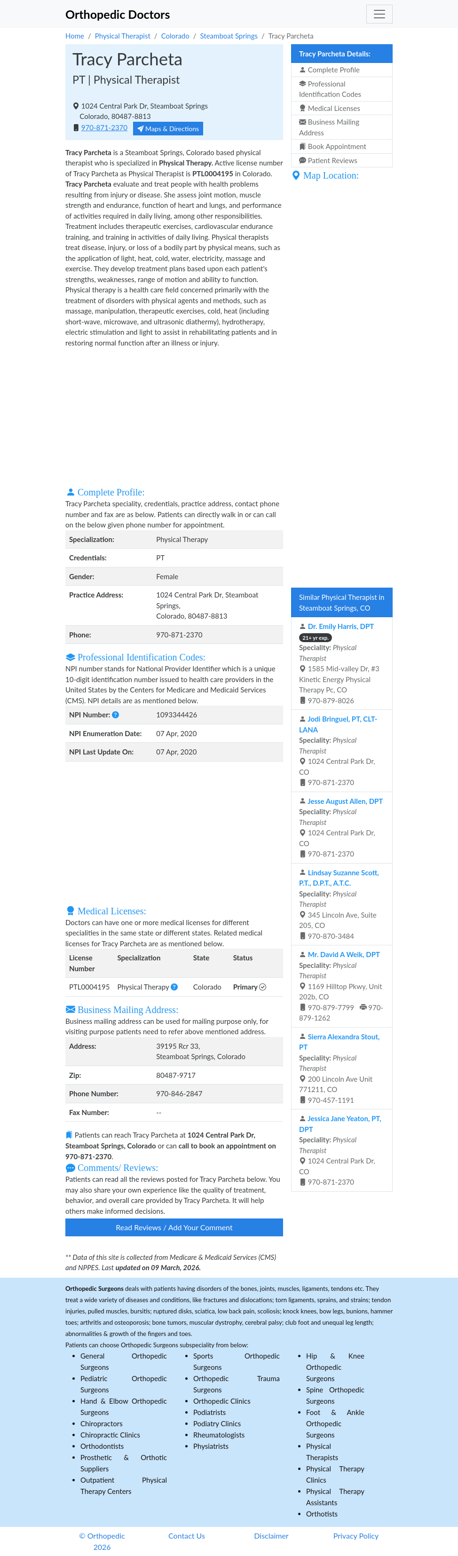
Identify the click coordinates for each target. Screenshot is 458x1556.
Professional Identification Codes (330, 89)
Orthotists (322, 1513)
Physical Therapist (122, 35)
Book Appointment (332, 146)
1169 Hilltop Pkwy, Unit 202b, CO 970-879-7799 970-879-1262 (341, 986)
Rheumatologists (219, 1434)
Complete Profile (329, 69)
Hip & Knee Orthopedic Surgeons (335, 1367)
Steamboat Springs (229, 35)
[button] (115, 714)
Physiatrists (211, 1446)
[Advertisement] (174, 416)
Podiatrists (209, 1412)
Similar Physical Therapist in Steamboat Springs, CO (341, 602)
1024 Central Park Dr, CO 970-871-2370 (338, 750)
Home (74, 35)
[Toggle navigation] (379, 14)
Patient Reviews (328, 160)
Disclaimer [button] (271, 1535)
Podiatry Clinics (217, 1423)
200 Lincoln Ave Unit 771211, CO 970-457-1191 (339, 1068)
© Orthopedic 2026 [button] (102, 1541)
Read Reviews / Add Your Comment (174, 1227)
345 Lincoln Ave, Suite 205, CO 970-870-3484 (339, 904)
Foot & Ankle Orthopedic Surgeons (335, 1423)
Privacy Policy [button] (356, 1535)
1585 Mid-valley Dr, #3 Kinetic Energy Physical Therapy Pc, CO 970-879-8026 (339, 663)
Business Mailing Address (329, 127)
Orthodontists (102, 1446)
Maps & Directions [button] (168, 129)
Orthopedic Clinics (222, 1401)
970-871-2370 (104, 127)
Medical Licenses (329, 108)
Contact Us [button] (186, 1535)
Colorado (175, 35)
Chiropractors (101, 1423)
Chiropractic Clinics (110, 1434)
